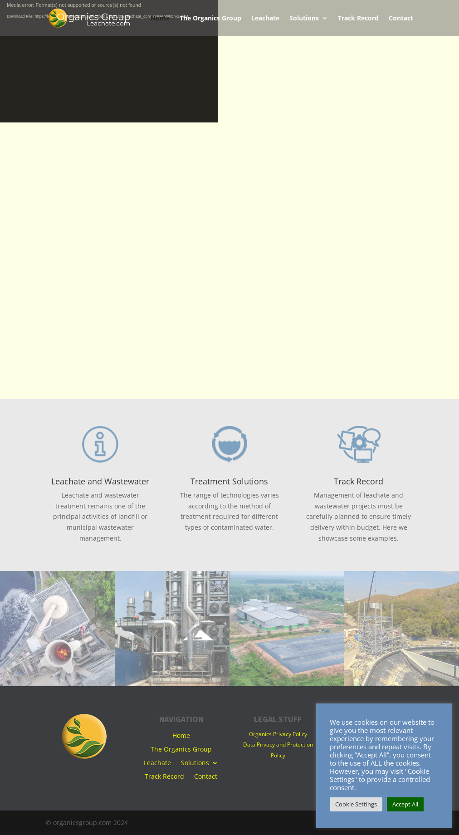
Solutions (304, 18)
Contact (401, 18)
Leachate (265, 18)
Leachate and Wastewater (100, 481)
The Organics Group (210, 18)
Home (160, 18)
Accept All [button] (405, 804)
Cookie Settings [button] (356, 804)
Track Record (358, 18)
